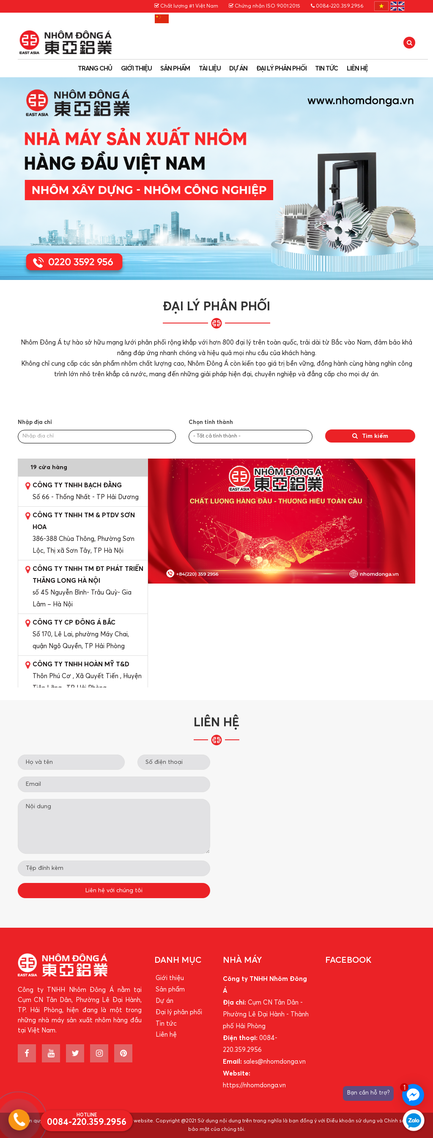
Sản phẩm (175, 68)
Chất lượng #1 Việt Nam (186, 6)
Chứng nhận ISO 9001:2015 (264, 6)
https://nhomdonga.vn (254, 1085)
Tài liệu (210, 68)
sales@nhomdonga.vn (275, 1062)
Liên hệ (357, 68)
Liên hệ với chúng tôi (114, 891)
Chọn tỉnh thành (211, 422)
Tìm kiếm (370, 436)
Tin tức (326, 68)
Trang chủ (95, 68)
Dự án (238, 68)
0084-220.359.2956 (337, 6)
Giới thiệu (136, 68)
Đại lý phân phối (281, 68)
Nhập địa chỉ (35, 422)
